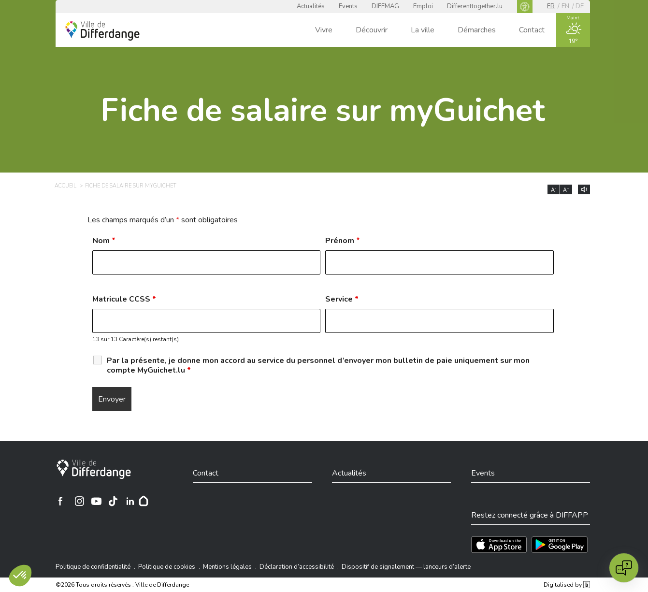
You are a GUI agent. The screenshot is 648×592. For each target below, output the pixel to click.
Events (348, 6)
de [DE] (580, 6)
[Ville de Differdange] (94, 469)
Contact (532, 30)
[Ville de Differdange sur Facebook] (60, 501)
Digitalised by (567, 585)
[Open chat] (623, 567)
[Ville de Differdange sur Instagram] (79, 501)
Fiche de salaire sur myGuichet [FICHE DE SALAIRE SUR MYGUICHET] (130, 185)
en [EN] (565, 6)
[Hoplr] (143, 501)
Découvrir (372, 30)
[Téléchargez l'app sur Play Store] (560, 544)
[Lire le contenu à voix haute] (584, 189)
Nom (103, 240)
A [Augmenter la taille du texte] (566, 190)
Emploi (423, 6)
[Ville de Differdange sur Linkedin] (130, 501)
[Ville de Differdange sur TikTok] (113, 501)
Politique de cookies (166, 567)
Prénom (342, 240)
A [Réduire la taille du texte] (554, 190)
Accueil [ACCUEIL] (65, 185)
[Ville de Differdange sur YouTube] (96, 501)
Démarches (477, 30)
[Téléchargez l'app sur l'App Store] (499, 544)
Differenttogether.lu (475, 6)
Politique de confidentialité (93, 567)
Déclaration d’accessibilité (296, 567)
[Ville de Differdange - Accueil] (102, 31)
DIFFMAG (385, 6)
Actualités (311, 6)
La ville (422, 30)
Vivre (323, 30)
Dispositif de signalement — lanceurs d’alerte (406, 567)
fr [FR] (551, 6)
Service (342, 299)
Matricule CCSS (124, 299)
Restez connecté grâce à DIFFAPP (529, 515)
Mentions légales (227, 567)
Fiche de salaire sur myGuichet (323, 110)
